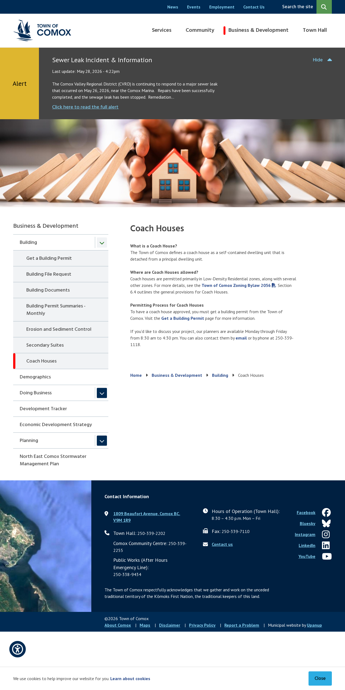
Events (193, 7)
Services (161, 30)
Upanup (314, 625)
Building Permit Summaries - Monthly (56, 310)
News (172, 7)
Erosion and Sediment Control (58, 329)
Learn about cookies (130, 678)
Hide (318, 60)
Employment (221, 7)
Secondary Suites (45, 345)
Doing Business (36, 393)
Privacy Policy (202, 625)
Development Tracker (43, 409)
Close (320, 678)
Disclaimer (169, 625)
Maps (145, 625)
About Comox (117, 625)
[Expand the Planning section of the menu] (102, 440)
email (241, 338)
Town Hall (315, 30)
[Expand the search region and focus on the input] (306, 7)
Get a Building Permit (49, 259)
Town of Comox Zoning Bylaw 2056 (236, 285)
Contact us (222, 544)
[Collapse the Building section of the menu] (102, 242)
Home (136, 375)
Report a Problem (241, 625)
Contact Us (254, 7)
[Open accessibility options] (17, 649)
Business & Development (258, 30)
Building (28, 243)
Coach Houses (41, 361)
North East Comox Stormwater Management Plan (53, 460)
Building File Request (48, 274)
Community (200, 30)
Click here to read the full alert (85, 107)
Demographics (35, 377)
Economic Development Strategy (56, 425)
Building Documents (48, 290)
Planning (29, 441)
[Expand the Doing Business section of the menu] (102, 393)
